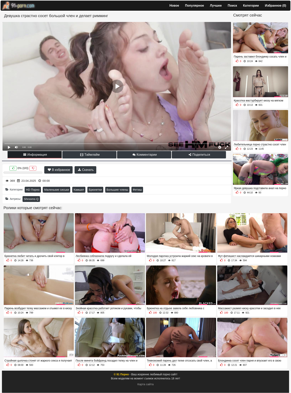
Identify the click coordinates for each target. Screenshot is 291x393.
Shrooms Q (31, 199)
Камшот (79, 189)
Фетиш (137, 189)
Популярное (194, 5)
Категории (251, 5)
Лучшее (216, 5)
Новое (174, 5)
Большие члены (117, 189)
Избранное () (275, 5)
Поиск (232, 5)
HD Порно (33, 189)
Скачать (86, 169)
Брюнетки (95, 189)
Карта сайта (145, 384)
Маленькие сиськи (56, 189)
